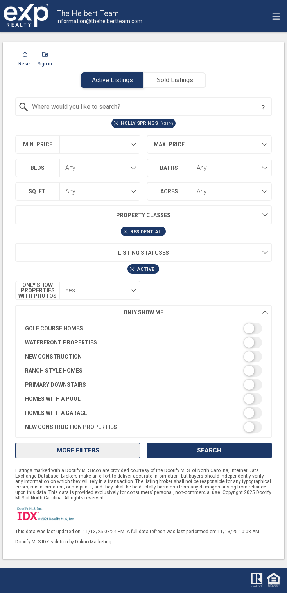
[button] (25, 60)
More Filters (78, 450)
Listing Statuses (92, 252)
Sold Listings (175, 80)
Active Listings (112, 80)
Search (209, 450)
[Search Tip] (263, 107)
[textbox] (148, 106)
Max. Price (169, 144)
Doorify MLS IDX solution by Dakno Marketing (63, 541)
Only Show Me (196, 312)
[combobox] (144, 106)
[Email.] (99, 21)
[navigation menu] (276, 16)
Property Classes (93, 215)
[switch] (144, 328)
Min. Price (37, 144)
